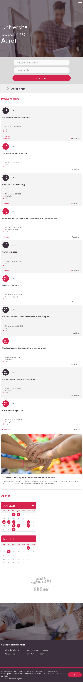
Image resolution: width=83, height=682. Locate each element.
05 (9, 552)
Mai (9, 539)
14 (9, 522)
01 (14, 515)
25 (28, 526)
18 (28, 522)
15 (14, 522)
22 (14, 526)
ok (75, 675)
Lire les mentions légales (12, 678)
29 (14, 530)
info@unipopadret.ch (35, 654)
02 (18, 515)
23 (18, 526)
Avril (9, 505)
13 (4, 522)
